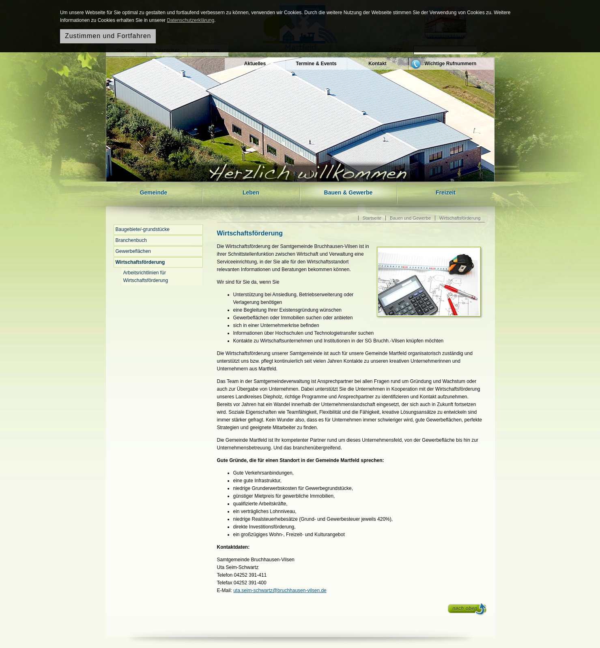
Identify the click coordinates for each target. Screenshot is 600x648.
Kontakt (377, 63)
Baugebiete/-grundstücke (143, 229)
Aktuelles (255, 63)
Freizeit (446, 192)
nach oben (467, 609)
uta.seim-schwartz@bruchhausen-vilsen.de (280, 590)
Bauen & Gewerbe (348, 192)
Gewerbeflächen (133, 251)
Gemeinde (154, 192)
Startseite (372, 218)
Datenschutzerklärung (190, 20)
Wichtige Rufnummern (451, 63)
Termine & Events (316, 63)
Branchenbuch (131, 240)
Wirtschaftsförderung (140, 262)
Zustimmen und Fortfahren (108, 35)
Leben (251, 192)
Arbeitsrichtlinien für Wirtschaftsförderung (145, 276)
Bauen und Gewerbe (410, 218)
